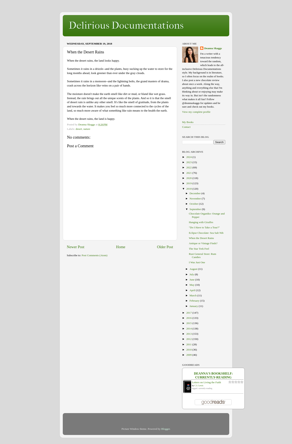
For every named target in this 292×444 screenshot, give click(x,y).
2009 (189, 354)
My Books (188, 122)
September (196, 209)
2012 (189, 338)
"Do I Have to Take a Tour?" (204, 227)
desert (79, 128)
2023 (189, 162)
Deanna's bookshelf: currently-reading (213, 375)
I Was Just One (197, 262)
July (192, 274)
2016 (189, 317)
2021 (189, 172)
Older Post (165, 247)
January (194, 306)
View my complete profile (196, 111)
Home (120, 247)
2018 (189, 188)
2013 (189, 333)
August (194, 268)
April (193, 290)
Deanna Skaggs (213, 48)
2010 (189, 349)
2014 (189, 328)
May (192, 284)
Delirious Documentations (126, 25)
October (194, 203)
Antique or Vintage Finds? (203, 243)
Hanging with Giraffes (201, 222)
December (195, 193)
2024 (189, 156)
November (196, 198)
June (192, 279)
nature (86, 128)
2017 (189, 312)
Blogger (165, 428)
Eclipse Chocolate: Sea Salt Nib (206, 232)
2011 (189, 344)
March (193, 295)
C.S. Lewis (199, 385)
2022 (189, 167)
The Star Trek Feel (199, 248)
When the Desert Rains (201, 238)
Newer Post (75, 247)
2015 (189, 323)
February (195, 300)
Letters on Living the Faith (206, 382)
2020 (189, 178)
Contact (186, 126)
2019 (189, 183)
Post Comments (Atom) (94, 255)
